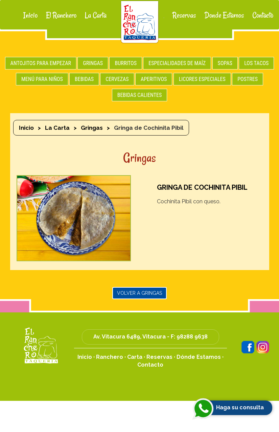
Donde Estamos (224, 15)
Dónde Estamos (199, 357)
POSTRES (247, 79)
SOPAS (225, 63)
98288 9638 (192, 336)
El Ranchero (61, 15)
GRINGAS (93, 63)
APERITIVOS (154, 79)
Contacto (262, 15)
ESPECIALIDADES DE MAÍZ (177, 63)
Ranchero (109, 357)
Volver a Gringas (139, 293)
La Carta (96, 15)
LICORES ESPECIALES (202, 79)
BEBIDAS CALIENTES (139, 95)
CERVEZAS (117, 79)
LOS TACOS (256, 63)
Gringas (92, 127)
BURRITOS (126, 63)
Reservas (184, 15)
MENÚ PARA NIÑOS (42, 79)
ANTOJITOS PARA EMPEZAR (40, 63)
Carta (134, 357)
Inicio (30, 15)
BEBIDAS (84, 79)
